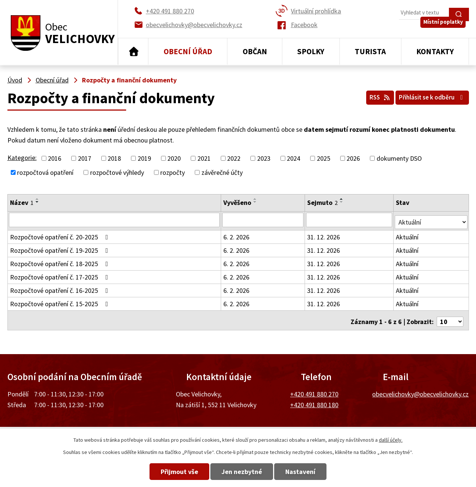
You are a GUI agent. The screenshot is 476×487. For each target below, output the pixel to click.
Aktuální (408, 235)
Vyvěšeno (238, 202)
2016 (54, 158)
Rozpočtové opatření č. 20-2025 (60, 235)
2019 (144, 158)
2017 (84, 158)
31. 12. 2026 (324, 235)
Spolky (310, 51)
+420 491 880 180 (314, 400)
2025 (323, 158)
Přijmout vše (168, 471)
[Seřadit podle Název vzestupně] (37, 198)
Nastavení (311, 471)
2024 (293, 158)
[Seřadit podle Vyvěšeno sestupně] (256, 201)
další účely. (391, 440)
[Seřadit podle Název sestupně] (37, 201)
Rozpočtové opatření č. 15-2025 (60, 301)
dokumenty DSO (399, 158)
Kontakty (435, 51)
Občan (255, 51)
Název (21, 202)
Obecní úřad (188, 51)
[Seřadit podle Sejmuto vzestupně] (342, 198)
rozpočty (172, 172)
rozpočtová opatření (45, 172)
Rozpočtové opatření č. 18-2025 (60, 261)
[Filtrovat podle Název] (114, 220)
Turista (370, 51)
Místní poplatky (446, 29)
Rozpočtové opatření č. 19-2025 (60, 248)
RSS (369, 96)
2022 (233, 158)
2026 (353, 158)
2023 (263, 158)
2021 (204, 158)
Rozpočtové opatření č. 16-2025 (60, 288)
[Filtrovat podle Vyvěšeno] (263, 220)
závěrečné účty (222, 172)
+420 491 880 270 (314, 389)
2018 (114, 158)
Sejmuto (323, 202)
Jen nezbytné (241, 471)
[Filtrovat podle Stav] (431, 219)
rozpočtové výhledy (117, 172)
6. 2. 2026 (237, 235)
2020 (174, 158)
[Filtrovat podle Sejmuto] (349, 220)
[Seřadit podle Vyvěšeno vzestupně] (256, 198)
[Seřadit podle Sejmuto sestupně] (342, 201)
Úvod (133, 51)
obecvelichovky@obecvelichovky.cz (420, 389)
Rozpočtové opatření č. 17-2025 (60, 275)
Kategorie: (22, 157)
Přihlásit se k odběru (428, 96)
